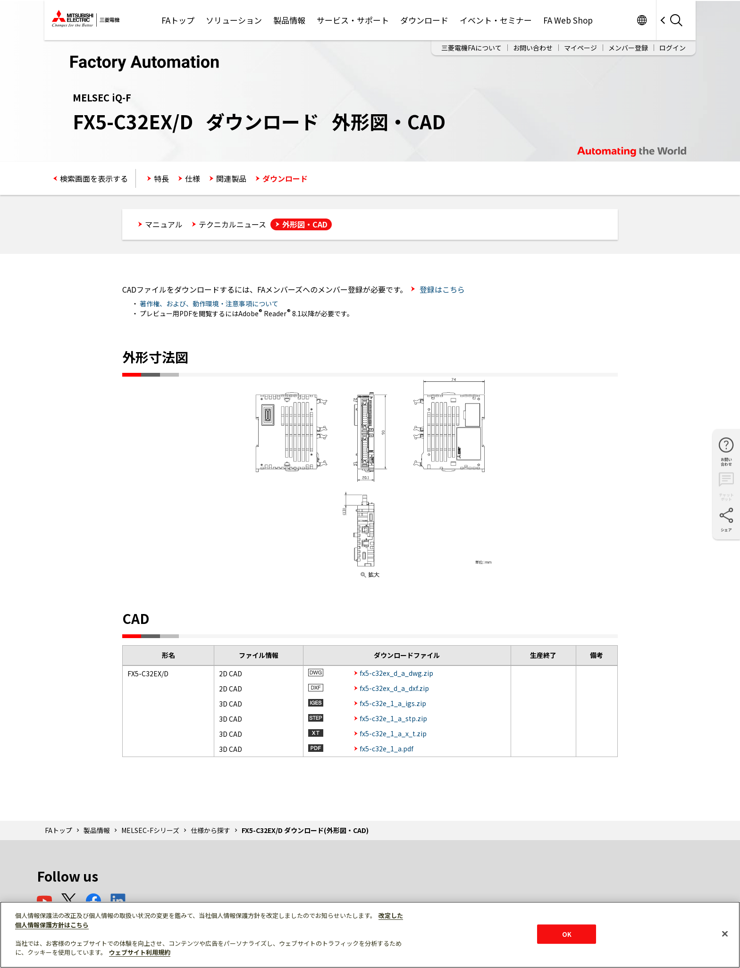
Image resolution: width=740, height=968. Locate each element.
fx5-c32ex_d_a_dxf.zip (394, 688)
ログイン (672, 47)
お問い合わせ (533, 47)
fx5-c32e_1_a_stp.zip (393, 718)
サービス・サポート (353, 20)
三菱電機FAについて (471, 47)
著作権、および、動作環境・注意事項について (209, 303)
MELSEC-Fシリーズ (150, 830)
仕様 (192, 178)
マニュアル (164, 224)
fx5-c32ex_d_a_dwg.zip (396, 673)
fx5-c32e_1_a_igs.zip (393, 703)
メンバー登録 (628, 47)
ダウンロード (424, 20)
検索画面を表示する (94, 178)
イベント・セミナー (496, 20)
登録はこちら (441, 289)
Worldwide (641, 20)
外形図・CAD (305, 224)
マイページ (580, 47)
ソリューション (234, 20)
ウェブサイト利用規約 (139, 952)
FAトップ (177, 20)
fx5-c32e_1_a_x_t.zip (393, 733)
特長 (161, 178)
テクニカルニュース (232, 224)
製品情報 (289, 20)
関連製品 (231, 178)
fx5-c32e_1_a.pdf (386, 748)
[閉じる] (725, 933)
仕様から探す (210, 830)
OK (567, 933)
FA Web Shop (568, 20)
